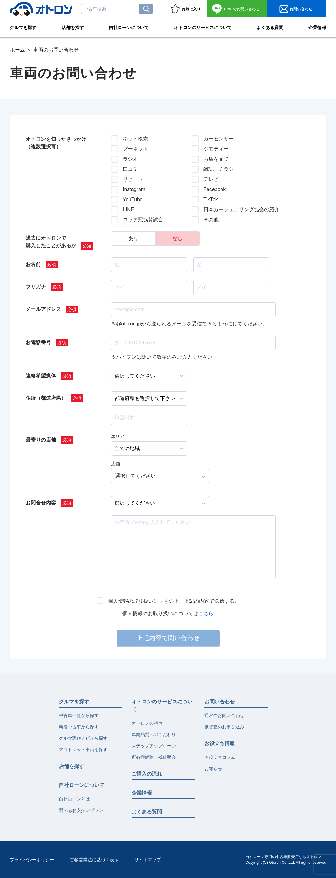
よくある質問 (270, 27)
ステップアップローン (154, 745)
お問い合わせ (241, 9)
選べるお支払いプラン (81, 810)
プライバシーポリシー (32, 859)
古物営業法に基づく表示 (94, 859)
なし (177, 238)
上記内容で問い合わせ (168, 637)
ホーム (17, 50)
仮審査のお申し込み (224, 726)
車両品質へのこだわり (154, 734)
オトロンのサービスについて (203, 27)
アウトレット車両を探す (83, 749)
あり (133, 238)
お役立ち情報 (219, 743)
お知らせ (213, 768)
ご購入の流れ (147, 773)
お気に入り (191, 9)
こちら (206, 613)
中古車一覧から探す (79, 715)
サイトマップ (147, 859)
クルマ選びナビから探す (83, 738)
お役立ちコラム (219, 757)
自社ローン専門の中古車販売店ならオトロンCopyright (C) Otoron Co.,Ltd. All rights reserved (286, 860)
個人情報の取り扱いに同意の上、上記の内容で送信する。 (174, 601)
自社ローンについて (129, 27)
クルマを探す (23, 27)
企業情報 (317, 27)
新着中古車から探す (79, 726)
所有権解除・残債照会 (154, 757)
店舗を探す (73, 27)
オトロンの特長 (147, 723)
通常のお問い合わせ (224, 715)
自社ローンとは (74, 798)
